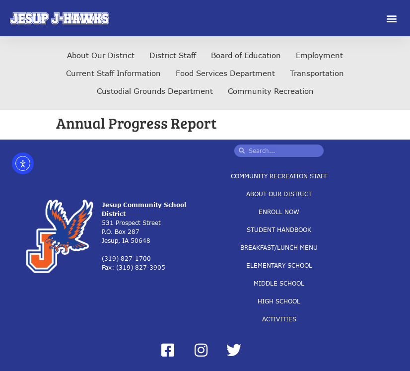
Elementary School (279, 265)
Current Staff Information (113, 73)
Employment (319, 55)
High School (279, 300)
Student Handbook (279, 229)
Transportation (317, 73)
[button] (392, 18)
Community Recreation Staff (279, 175)
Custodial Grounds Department (155, 90)
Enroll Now (279, 211)
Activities (279, 318)
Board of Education (246, 55)
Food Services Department (225, 73)
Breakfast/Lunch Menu (279, 247)
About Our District (101, 55)
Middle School (279, 283)
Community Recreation (271, 90)
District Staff (172, 55)
